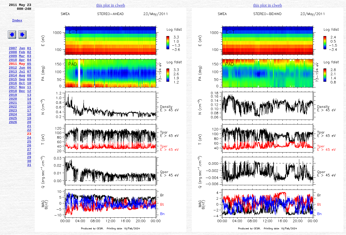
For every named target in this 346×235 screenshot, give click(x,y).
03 (29, 65)
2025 (13, 139)
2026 (13, 144)
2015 (13, 93)
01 (29, 55)
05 (29, 74)
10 (29, 97)
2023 (13, 130)
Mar (22, 65)
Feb (22, 60)
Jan (22, 55)
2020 (13, 116)
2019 (13, 111)
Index (17, 24)
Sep (22, 93)
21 (29, 149)
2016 (13, 97)
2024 (13, 135)
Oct (22, 97)
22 (29, 153)
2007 (13, 55)
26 (29, 172)
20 (29, 144)
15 (29, 121)
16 (29, 125)
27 (29, 177)
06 (29, 79)
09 (29, 93)
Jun (22, 79)
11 (29, 102)
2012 (13, 79)
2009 (13, 65)
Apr (22, 69)
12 (29, 107)
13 (29, 111)
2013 (13, 83)
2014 (13, 88)
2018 (13, 107)
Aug (22, 88)
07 (29, 83)
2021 (13, 121)
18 (29, 135)
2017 (13, 102)
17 (29, 130)
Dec (22, 107)
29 (29, 186)
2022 (13, 125)
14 (29, 116)
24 (29, 163)
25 (29, 167)
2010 (13, 69)
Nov (22, 102)
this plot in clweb (110, 5)
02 (29, 60)
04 (29, 69)
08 (29, 88)
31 (29, 195)
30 (29, 191)
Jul (22, 83)
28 (29, 181)
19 (29, 139)
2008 (13, 60)
